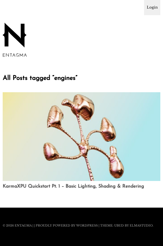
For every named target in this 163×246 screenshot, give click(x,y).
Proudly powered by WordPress (67, 225)
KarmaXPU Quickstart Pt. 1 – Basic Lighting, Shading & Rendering (73, 186)
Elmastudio (141, 225)
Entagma (23, 225)
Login (152, 7)
